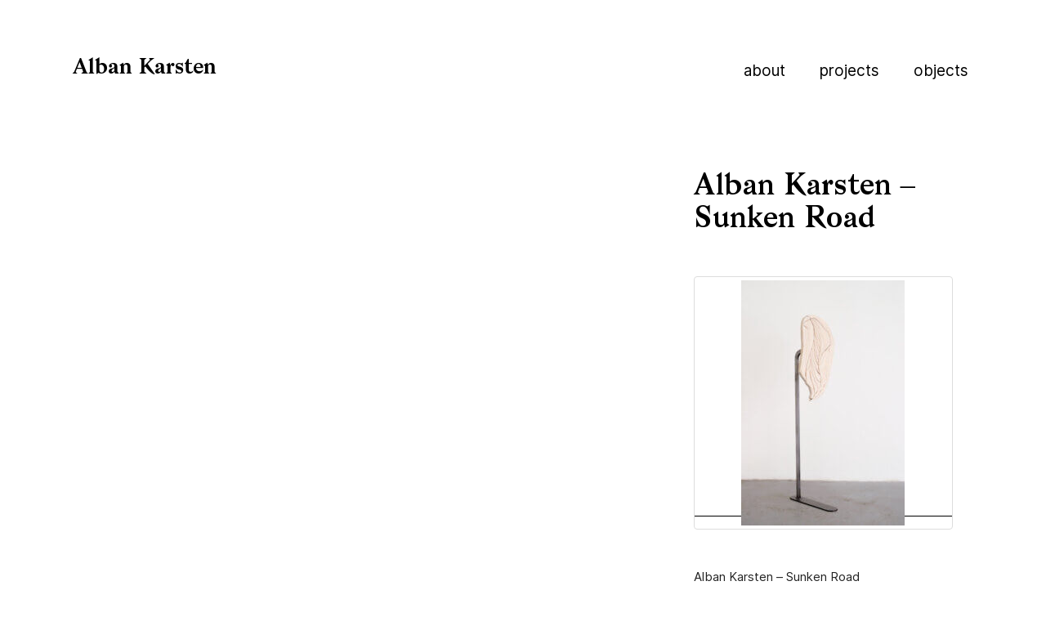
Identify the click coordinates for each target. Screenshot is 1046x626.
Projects (849, 70)
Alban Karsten (145, 68)
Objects (941, 70)
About (764, 70)
